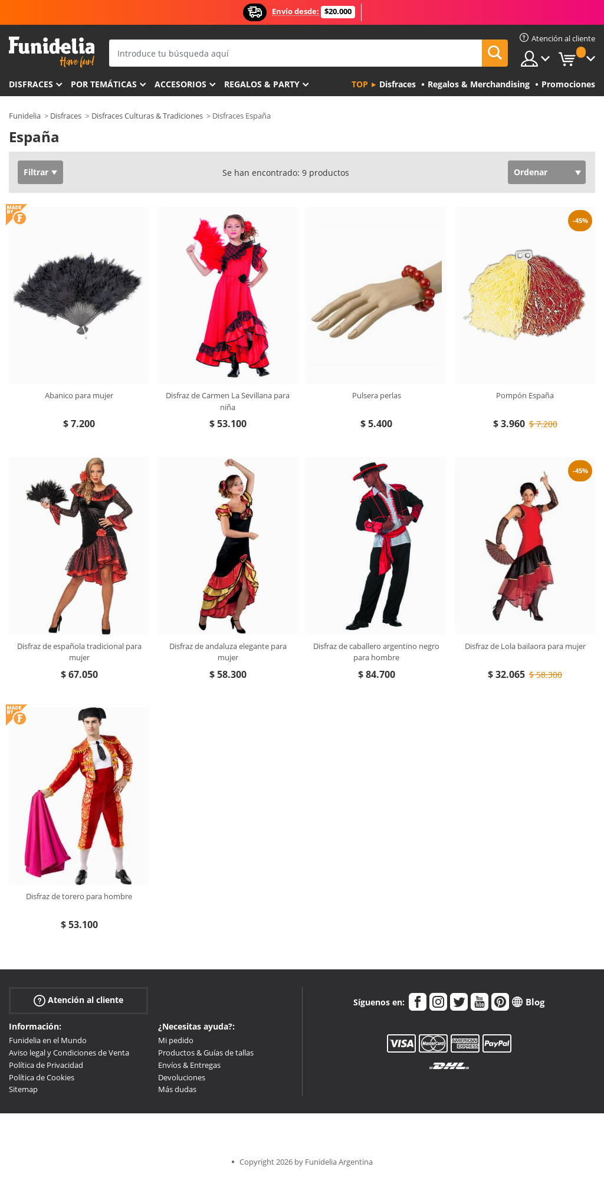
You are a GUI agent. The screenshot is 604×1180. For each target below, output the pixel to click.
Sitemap (23, 1089)
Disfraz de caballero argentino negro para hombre (376, 652)
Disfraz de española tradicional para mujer (79, 652)
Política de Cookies (41, 1077)
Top (360, 84)
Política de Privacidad (46, 1065)
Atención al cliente (78, 1000)
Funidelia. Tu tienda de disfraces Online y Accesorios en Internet (51, 52)
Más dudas (177, 1089)
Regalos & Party (262, 84)
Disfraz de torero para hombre (79, 896)
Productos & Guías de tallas (206, 1052)
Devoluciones (181, 1077)
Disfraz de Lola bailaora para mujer (525, 646)
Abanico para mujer (79, 395)
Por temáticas (104, 84)
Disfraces (31, 84)
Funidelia (25, 115)
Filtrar (36, 172)
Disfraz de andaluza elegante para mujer (228, 652)
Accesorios (180, 84)
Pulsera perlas (376, 395)
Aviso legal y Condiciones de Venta (69, 1052)
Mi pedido (175, 1040)
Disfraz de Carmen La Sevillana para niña (228, 401)
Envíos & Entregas (189, 1065)
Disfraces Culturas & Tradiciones (147, 115)
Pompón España (525, 395)
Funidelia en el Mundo (48, 1040)
